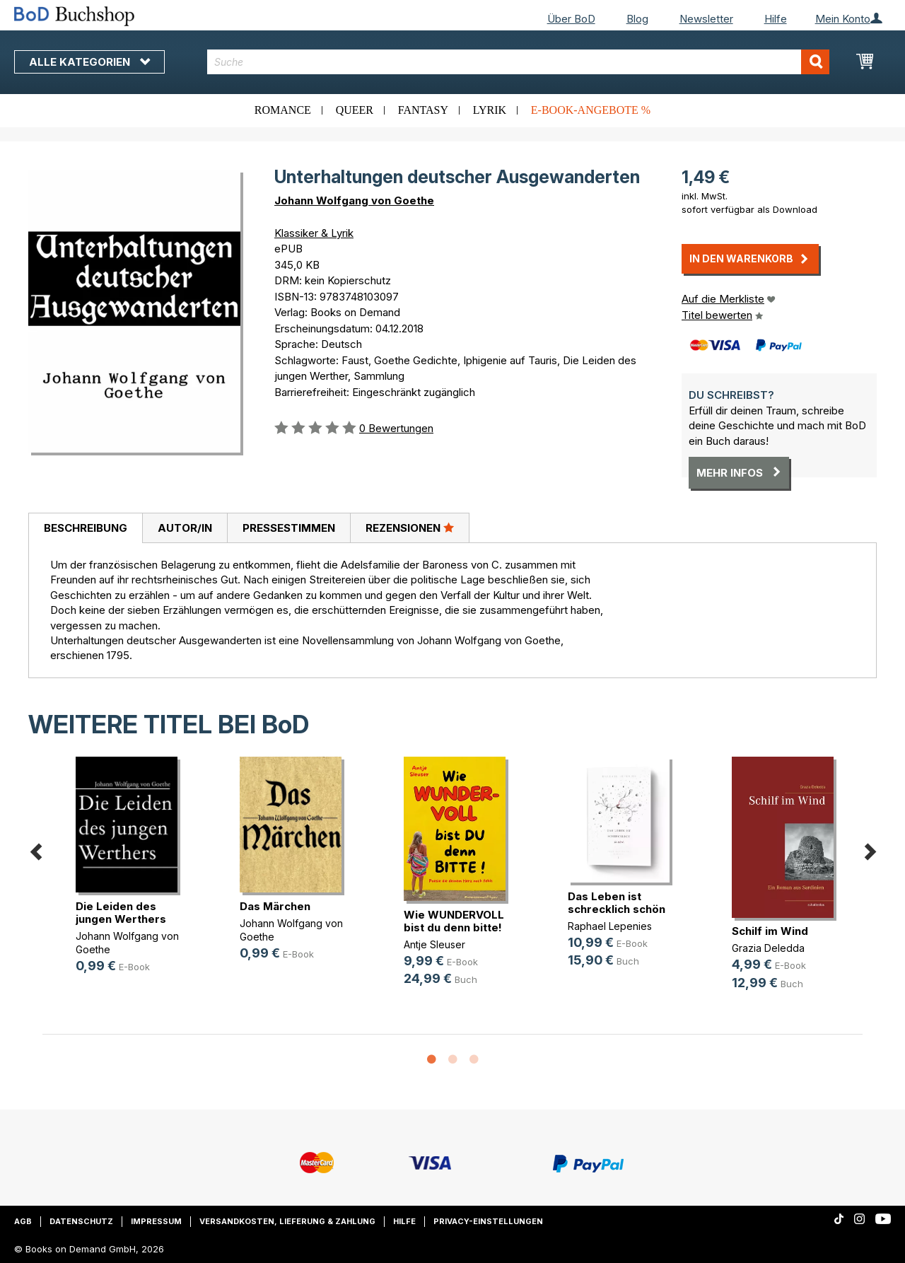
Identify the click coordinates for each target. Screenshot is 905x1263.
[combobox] (518, 62)
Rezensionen (410, 527)
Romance (283, 110)
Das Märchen (275, 906)
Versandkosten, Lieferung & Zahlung (287, 1221)
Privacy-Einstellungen (488, 1221)
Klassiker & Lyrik (314, 233)
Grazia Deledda (768, 948)
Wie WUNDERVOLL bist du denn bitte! (454, 921)
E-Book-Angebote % (590, 110)
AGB (23, 1221)
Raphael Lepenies (610, 926)
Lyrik (489, 110)
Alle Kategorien (89, 62)
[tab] (85, 528)
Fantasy (423, 110)
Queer (354, 110)
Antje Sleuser (434, 944)
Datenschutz (81, 1221)
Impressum (156, 1221)
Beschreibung (85, 528)
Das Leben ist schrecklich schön (616, 903)
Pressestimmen (289, 528)
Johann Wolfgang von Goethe (354, 200)
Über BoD (571, 18)
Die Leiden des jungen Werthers (121, 913)
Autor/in (185, 528)
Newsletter (706, 18)
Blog (637, 18)
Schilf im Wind (770, 931)
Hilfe (775, 18)
